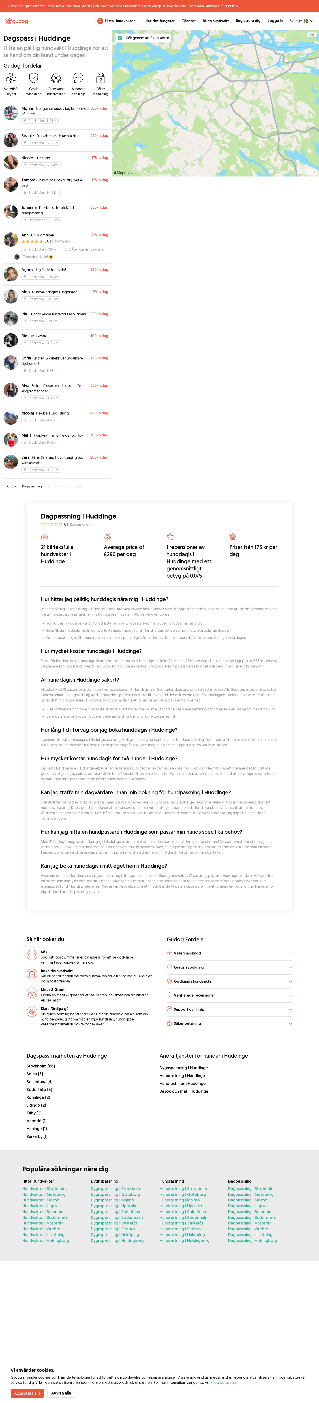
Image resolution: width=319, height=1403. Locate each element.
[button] (230, 953)
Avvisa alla (61, 1393)
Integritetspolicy (223, 1382)
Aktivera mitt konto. (222, 6)
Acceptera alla (27, 1393)
